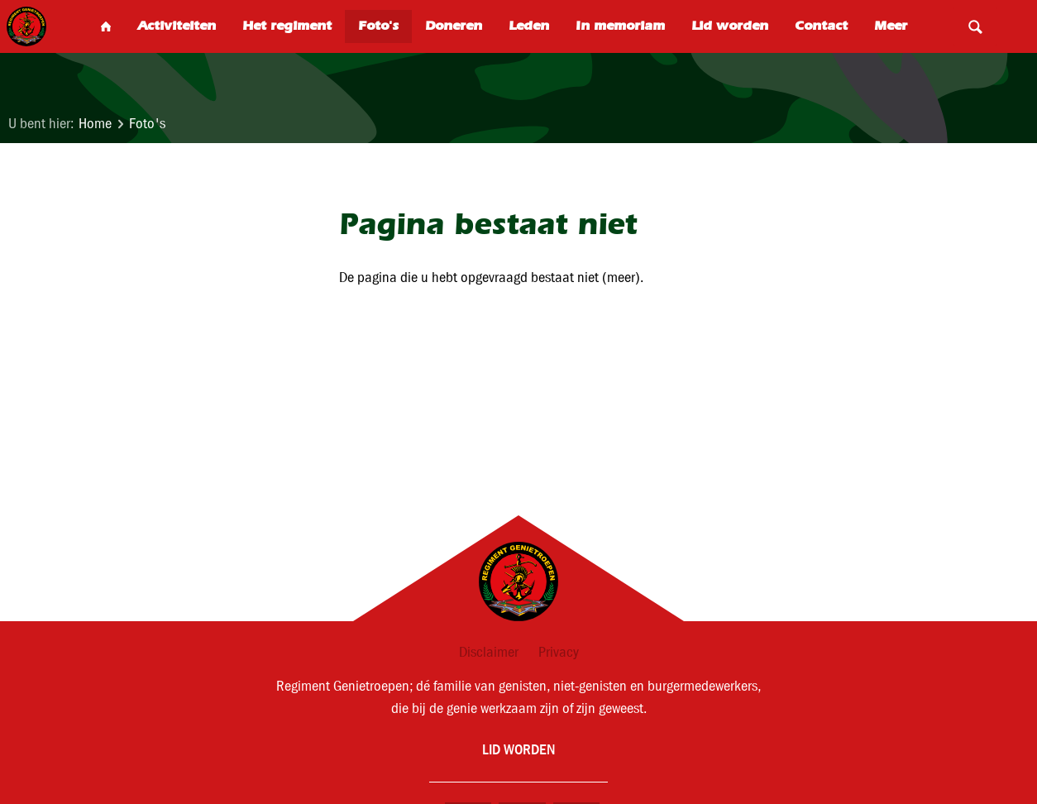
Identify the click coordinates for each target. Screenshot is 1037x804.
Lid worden (518, 749)
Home (95, 123)
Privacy (558, 652)
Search (975, 26)
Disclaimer (488, 652)
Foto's (147, 123)
